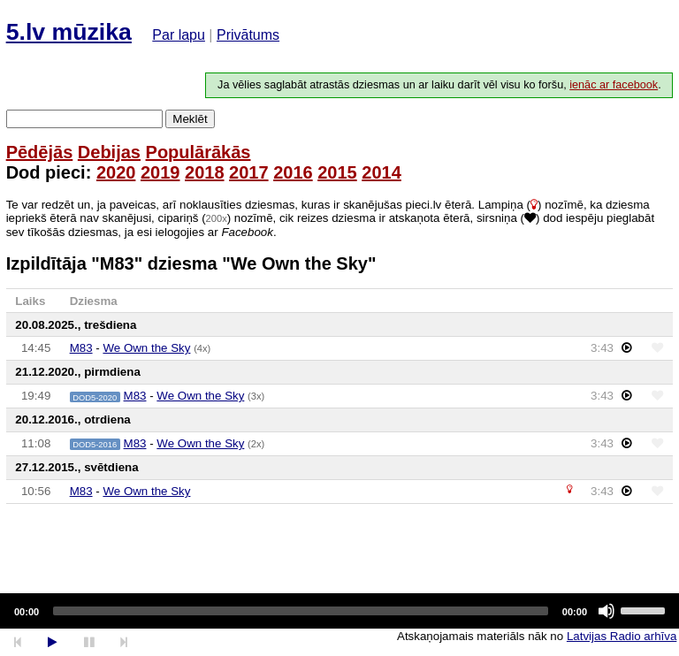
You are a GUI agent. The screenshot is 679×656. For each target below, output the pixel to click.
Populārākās (198, 152)
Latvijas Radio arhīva (621, 636)
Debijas (109, 152)
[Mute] (606, 611)
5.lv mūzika (69, 32)
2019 (160, 172)
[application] (339, 611)
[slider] (300, 610)
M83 (81, 348)
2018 (205, 172)
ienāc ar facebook (613, 85)
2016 (293, 172)
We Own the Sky (146, 348)
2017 (249, 172)
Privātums (248, 34)
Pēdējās (39, 152)
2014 (381, 172)
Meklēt (189, 119)
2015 (337, 172)
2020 (116, 172)
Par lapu (178, 34)
